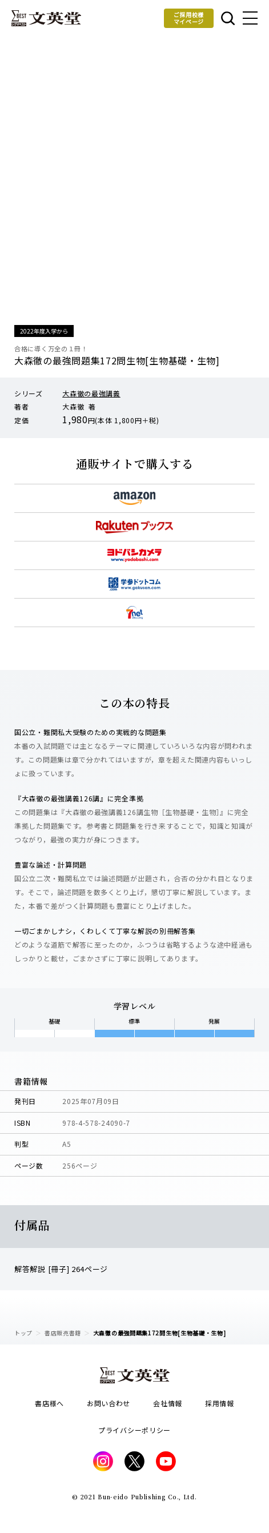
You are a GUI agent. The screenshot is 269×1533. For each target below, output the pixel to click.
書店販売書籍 (63, 1333)
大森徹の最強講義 (91, 393)
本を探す (228, 18)
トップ (23, 1333)
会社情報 (167, 1403)
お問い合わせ (108, 1403)
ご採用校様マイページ (189, 18)
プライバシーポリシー (134, 1430)
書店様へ (49, 1403)
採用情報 (219, 1403)
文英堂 (46, 18)
